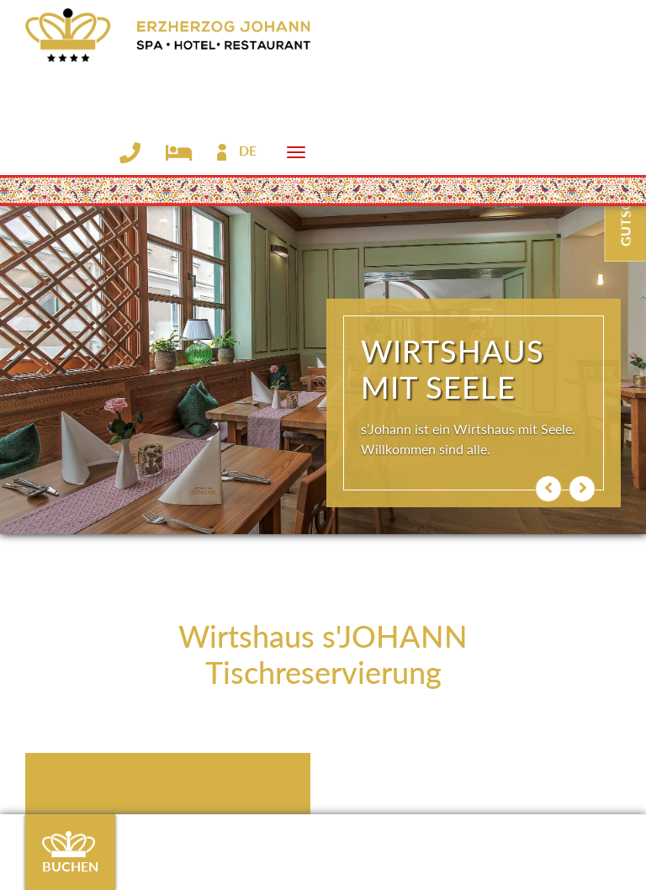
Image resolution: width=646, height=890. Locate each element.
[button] (548, 488)
